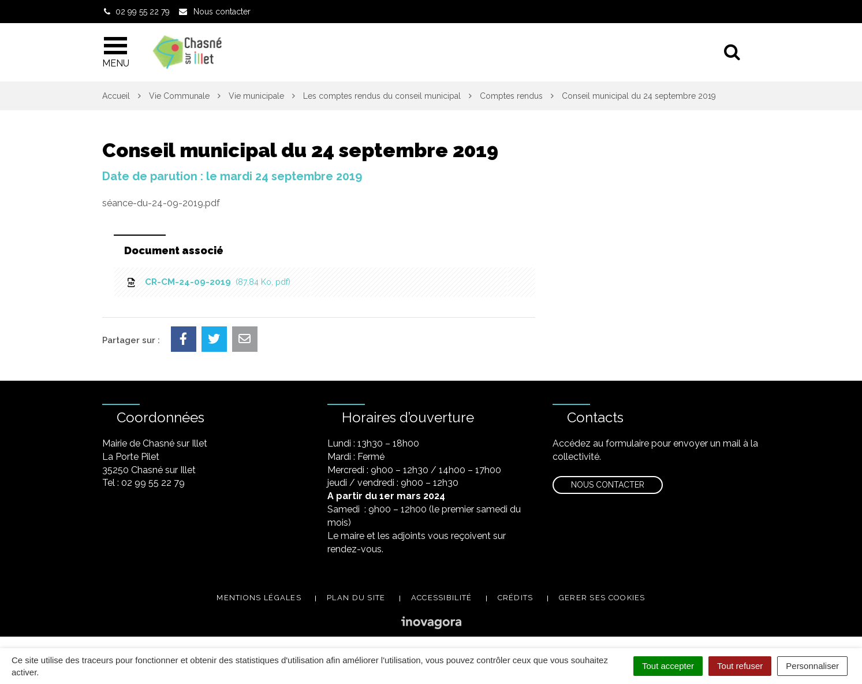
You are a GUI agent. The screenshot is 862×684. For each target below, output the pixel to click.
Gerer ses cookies (602, 597)
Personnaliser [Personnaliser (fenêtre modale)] (812, 666)
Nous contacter (607, 484)
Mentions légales (259, 597)
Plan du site (356, 597)
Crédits (515, 597)
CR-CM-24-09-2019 (208, 282)
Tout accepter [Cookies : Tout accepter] (668, 666)
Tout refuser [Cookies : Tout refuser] (740, 666)
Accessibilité (441, 597)
